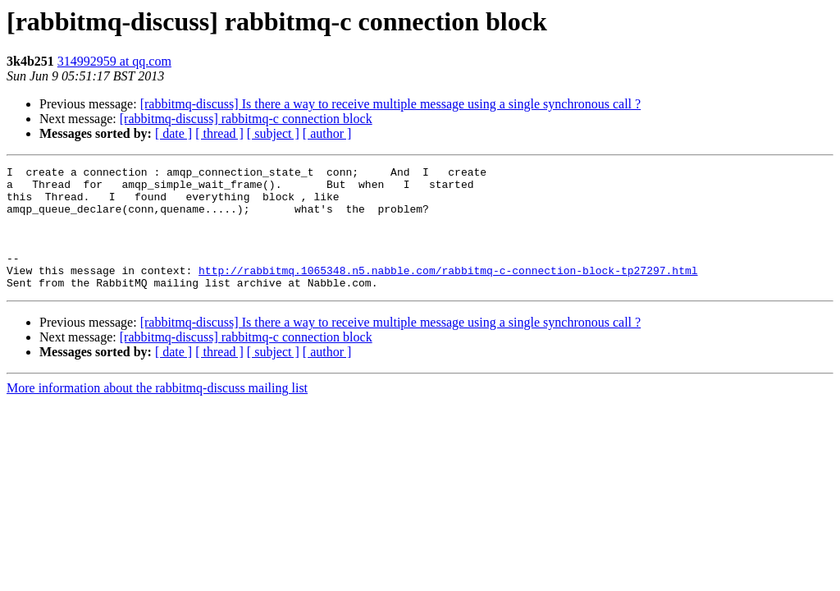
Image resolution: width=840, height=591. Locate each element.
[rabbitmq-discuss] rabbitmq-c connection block (246, 119)
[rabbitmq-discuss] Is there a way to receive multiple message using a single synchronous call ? (390, 104)
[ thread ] (219, 133)
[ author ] (327, 133)
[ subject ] (273, 133)
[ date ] (173, 133)
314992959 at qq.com (114, 61)
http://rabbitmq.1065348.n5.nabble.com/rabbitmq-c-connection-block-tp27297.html (448, 292)
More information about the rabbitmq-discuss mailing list (157, 412)
